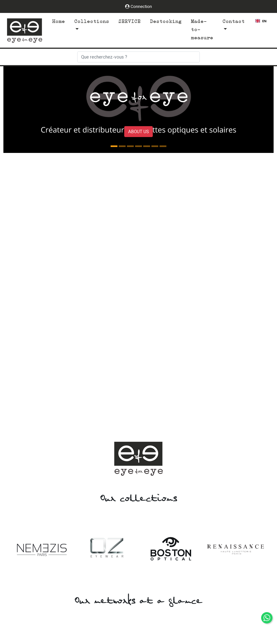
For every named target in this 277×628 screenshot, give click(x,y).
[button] (23, 109)
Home (59, 20)
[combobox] (261, 20)
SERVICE (129, 21)
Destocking (166, 21)
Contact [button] (233, 21)
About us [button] (138, 131)
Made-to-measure (202, 29)
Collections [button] (91, 21)
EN (261, 21)
